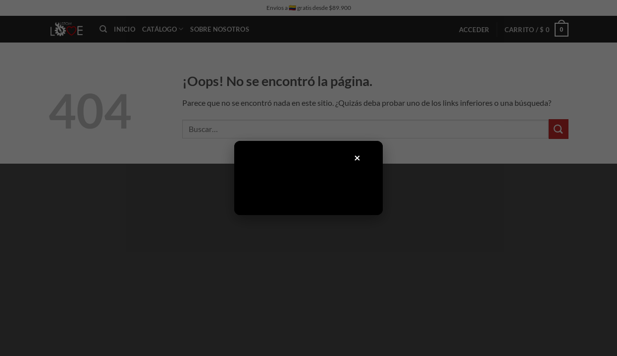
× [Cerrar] (357, 157)
